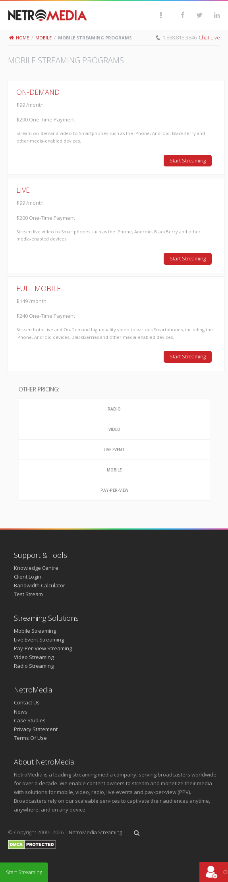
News (20, 711)
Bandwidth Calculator (39, 585)
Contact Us (27, 702)
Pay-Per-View (114, 490)
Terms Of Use (30, 737)
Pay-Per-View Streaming (43, 648)
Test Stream (28, 594)
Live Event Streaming (39, 639)
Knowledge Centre (36, 567)
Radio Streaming (34, 665)
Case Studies (30, 720)
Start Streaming (188, 160)
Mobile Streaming (35, 630)
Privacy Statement (36, 729)
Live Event (114, 449)
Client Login (27, 576)
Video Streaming (34, 657)
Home (19, 38)
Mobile (43, 38)
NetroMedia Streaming (95, 832)
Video (114, 429)
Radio (114, 409)
